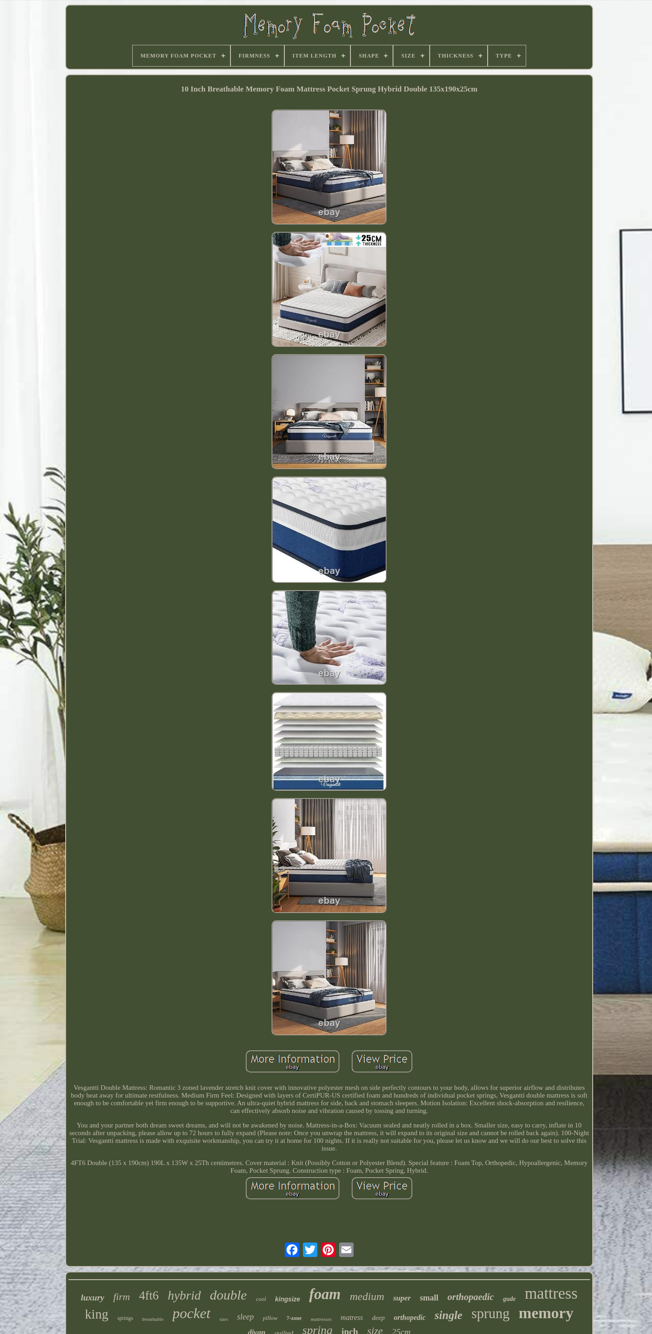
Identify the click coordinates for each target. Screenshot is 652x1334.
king (97, 1314)
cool (261, 1298)
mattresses (321, 1319)
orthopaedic (470, 1296)
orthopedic (410, 1317)
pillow (270, 1318)
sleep (245, 1316)
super (402, 1298)
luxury (92, 1297)
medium (367, 1296)
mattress (551, 1293)
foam (325, 1294)
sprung (490, 1313)
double (228, 1294)
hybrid (184, 1295)
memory (546, 1313)
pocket (192, 1313)
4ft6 (149, 1295)
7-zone (294, 1318)
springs (125, 1318)
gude (509, 1298)
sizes (224, 1319)
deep (378, 1317)
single (448, 1315)
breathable (152, 1319)
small (429, 1297)
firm (121, 1296)
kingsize (287, 1299)
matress (351, 1317)
